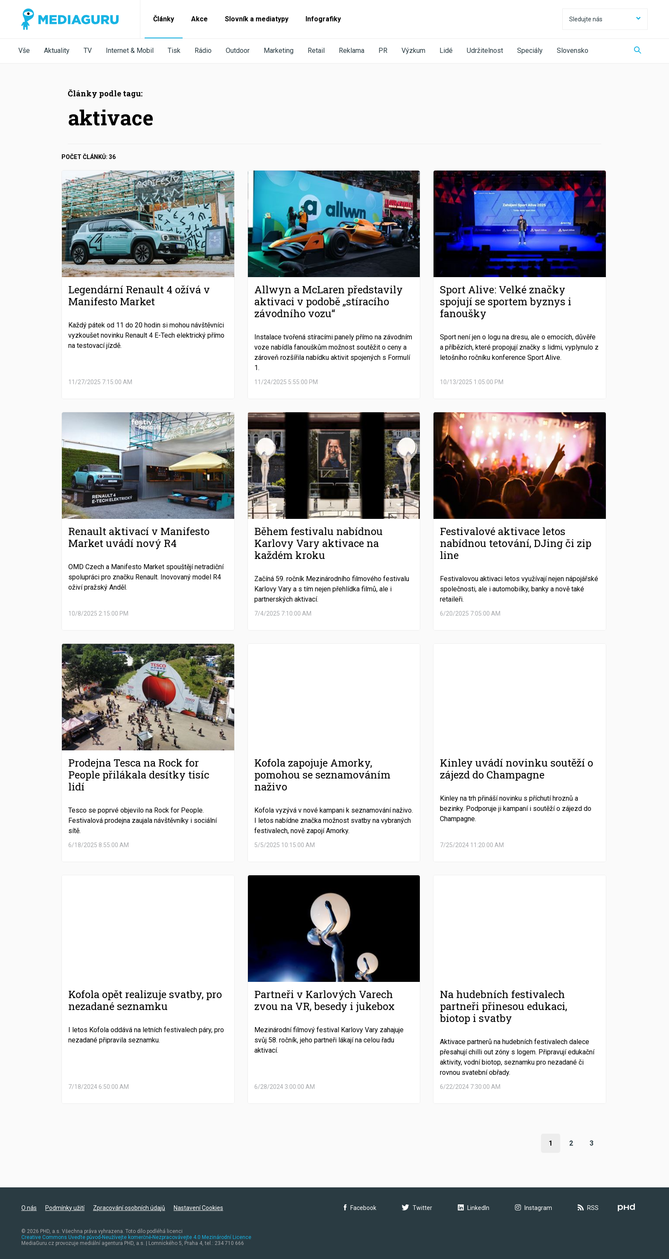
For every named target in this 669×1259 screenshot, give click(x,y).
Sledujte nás (605, 19)
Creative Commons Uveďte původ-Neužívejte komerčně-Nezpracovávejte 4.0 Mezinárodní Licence (136, 1237)
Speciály (530, 50)
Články (163, 19)
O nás (29, 1208)
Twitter (417, 1207)
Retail (316, 50)
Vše (24, 50)
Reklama (351, 50)
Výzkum (413, 50)
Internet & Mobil (130, 50)
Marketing (279, 50)
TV (88, 50)
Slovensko (572, 50)
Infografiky (323, 19)
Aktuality (57, 50)
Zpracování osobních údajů (129, 1208)
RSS (588, 1207)
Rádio (203, 50)
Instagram (533, 1207)
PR (382, 50)
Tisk (174, 50)
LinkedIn (473, 1207)
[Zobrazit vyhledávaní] (638, 51)
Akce (199, 19)
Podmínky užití (64, 1208)
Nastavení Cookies (198, 1208)
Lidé (446, 50)
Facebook (360, 1207)
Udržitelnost (485, 50)
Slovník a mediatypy (256, 19)
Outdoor (238, 50)
